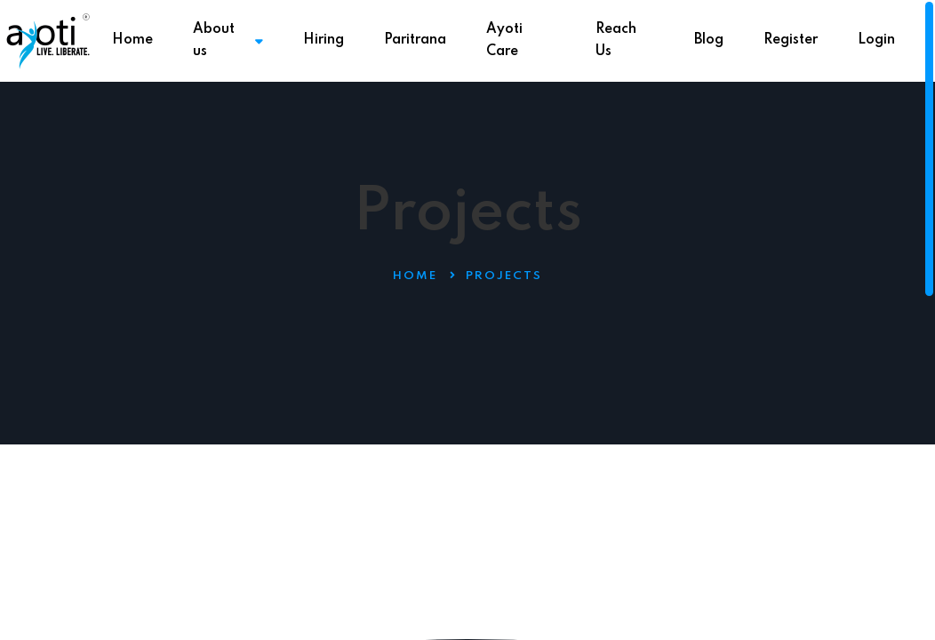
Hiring (323, 40)
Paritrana (415, 40)
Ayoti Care (504, 40)
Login (876, 40)
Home (132, 40)
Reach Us (615, 40)
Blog (708, 40)
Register (790, 40)
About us (227, 40)
